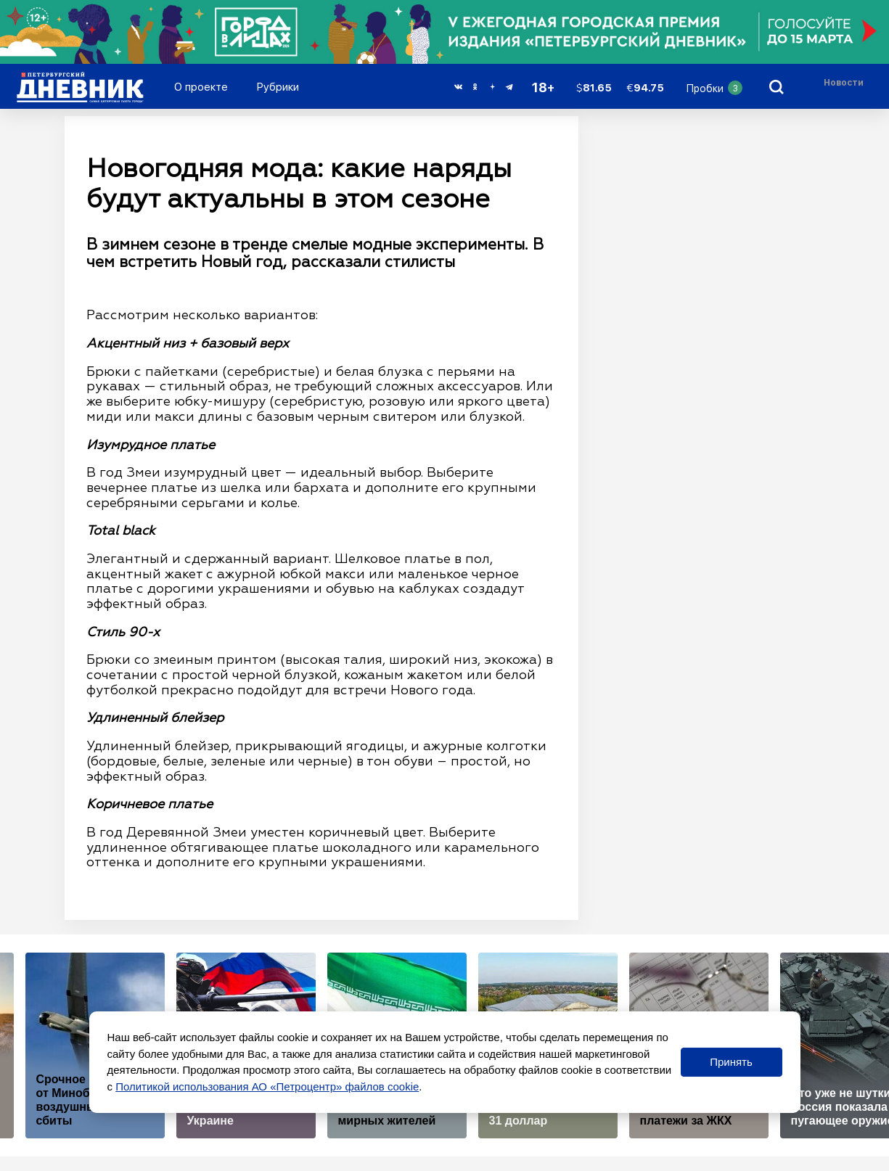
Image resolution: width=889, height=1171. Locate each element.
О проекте (201, 87)
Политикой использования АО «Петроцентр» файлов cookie (267, 1086)
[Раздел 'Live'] (845, 86)
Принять (731, 1062)
